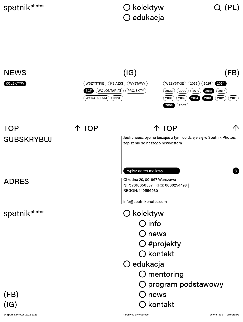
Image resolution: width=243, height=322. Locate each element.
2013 (207, 97)
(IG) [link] (10, 303)
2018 (208, 90)
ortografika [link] (233, 314)
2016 (168, 97)
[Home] (62, 8)
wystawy (137, 83)
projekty (135, 90)
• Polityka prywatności (136, 314)
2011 (233, 97)
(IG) (130, 72)
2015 (181, 97)
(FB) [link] (11, 293)
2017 (221, 90)
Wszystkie (95, 83)
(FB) (232, 72)
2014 (194, 97)
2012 (220, 97)
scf (89, 90)
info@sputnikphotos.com (145, 201)
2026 (193, 83)
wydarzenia (96, 97)
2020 (182, 90)
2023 (169, 90)
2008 (169, 105)
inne (117, 97)
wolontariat (109, 90)
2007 (182, 105)
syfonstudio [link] (216, 314)
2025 (207, 83)
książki (116, 83)
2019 (195, 90)
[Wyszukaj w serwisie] (219, 7)
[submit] (236, 171)
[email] (151, 171)
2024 (220, 83)
